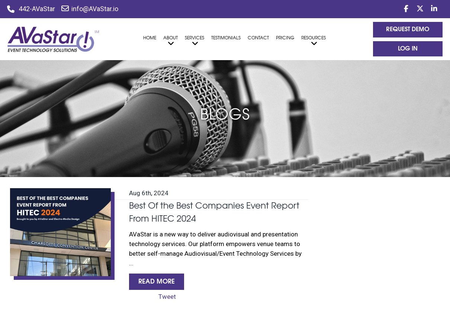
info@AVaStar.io (89, 9)
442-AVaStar (37, 9)
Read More (156, 281)
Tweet (167, 296)
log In (408, 49)
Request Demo (407, 29)
